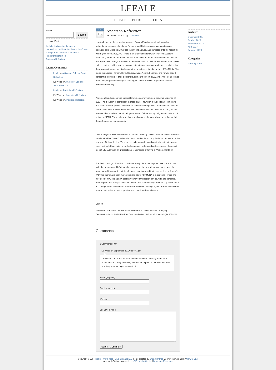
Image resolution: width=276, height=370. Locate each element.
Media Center (145, 367)
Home (119, 20)
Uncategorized (195, 63)
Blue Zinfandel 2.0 (123, 364)
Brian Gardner (156, 364)
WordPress (108, 364)
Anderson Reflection (55, 59)
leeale (138, 8)
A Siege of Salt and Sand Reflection (62, 52)
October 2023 (194, 40)
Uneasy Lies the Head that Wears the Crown (67, 49)
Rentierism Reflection (56, 56)
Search (49, 30)
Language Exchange (163, 367)
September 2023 (196, 43)
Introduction (146, 20)
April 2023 (193, 47)
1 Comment (133, 35)
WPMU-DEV (192, 364)
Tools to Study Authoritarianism (60, 46)
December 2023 (195, 37)
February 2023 (195, 50)
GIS (135, 367)
